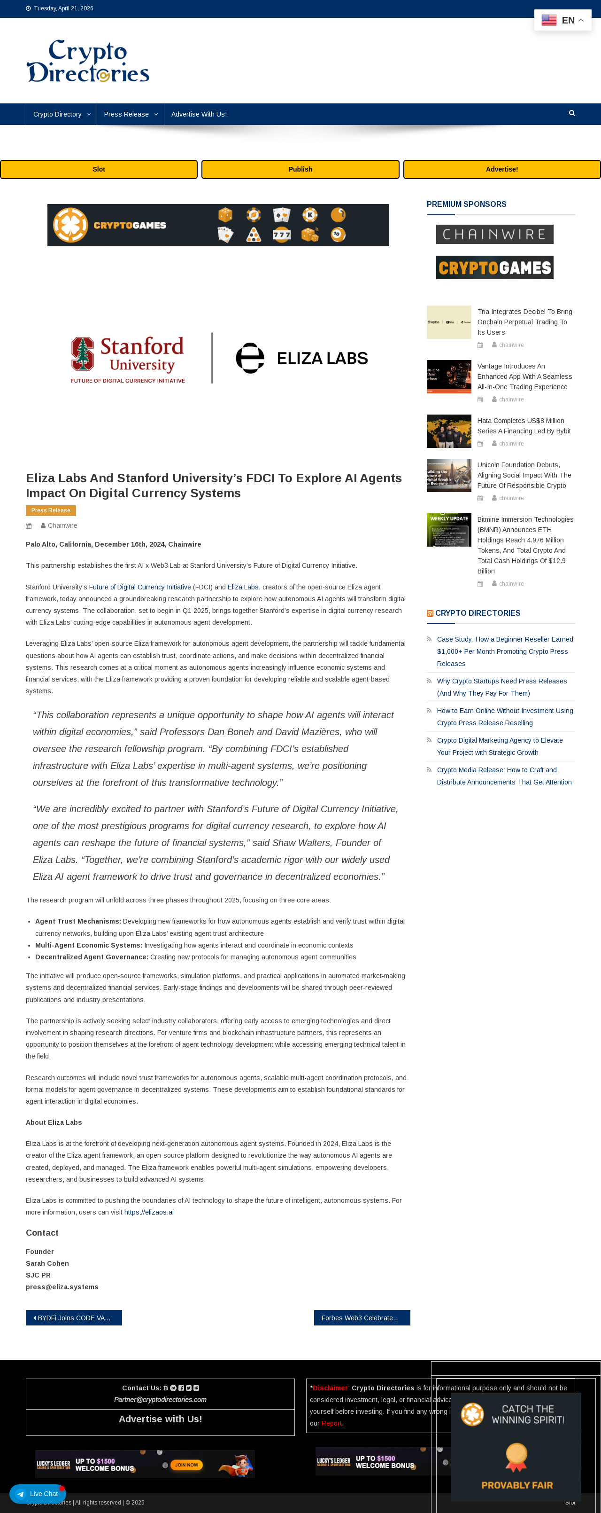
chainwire (62, 525)
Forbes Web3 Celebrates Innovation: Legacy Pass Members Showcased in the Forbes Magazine (366, 1318)
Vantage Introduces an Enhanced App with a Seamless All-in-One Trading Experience (525, 376)
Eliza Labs (243, 587)
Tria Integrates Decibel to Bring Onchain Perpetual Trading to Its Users (525, 322)
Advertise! (502, 169)
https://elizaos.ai (149, 1212)
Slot (98, 169)
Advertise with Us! (160, 1419)
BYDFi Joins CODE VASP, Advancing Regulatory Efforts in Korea (80, 1318)
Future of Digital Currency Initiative (140, 587)
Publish (301, 169)
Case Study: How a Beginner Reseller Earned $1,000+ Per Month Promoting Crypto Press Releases (505, 651)
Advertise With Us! (199, 114)
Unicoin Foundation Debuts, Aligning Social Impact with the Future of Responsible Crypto (524, 475)
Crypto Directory (57, 114)
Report (332, 1423)
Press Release (126, 114)
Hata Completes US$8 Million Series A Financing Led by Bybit (524, 426)
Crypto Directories (478, 613)
